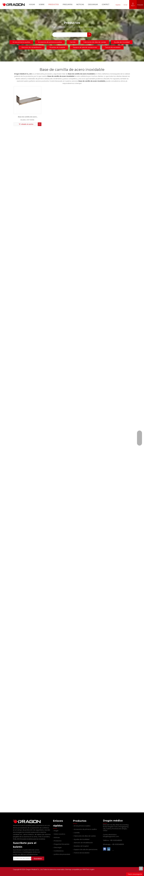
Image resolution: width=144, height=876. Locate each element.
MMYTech (86, 869)
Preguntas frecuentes (61, 844)
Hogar (32, 4)
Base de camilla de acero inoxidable (27, 117)
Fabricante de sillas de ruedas (94, 42)
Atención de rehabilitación (32, 47)
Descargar (93, 4)
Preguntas (67, 4)
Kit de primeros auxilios (21, 42)
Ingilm (92, 869)
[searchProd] (69, 34)
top (141, 868)
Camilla (72, 42)
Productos (53, 4)
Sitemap (68, 869)
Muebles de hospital (57, 47)
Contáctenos (108, 4)
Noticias (80, 4)
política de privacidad (62, 854)
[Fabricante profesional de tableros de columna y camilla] (14, 820)
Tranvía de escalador (113, 47)
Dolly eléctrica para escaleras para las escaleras (29, 836)
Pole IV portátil (43, 834)
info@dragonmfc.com (111, 836)
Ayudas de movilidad (122, 42)
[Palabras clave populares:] (89, 34)
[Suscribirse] (37, 856)
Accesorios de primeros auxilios (50, 42)
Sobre (41, 4)
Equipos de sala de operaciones (85, 47)
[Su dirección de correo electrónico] (24, 856)
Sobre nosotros (59, 834)
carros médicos (28, 832)
